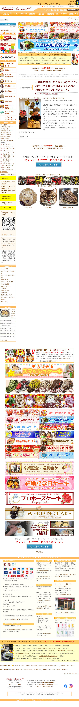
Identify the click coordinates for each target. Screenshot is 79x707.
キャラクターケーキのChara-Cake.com (40, 700)
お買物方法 (4, 292)
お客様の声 (4, 288)
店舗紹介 (3, 299)
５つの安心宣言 (5, 284)
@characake (40, 684)
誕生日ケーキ (48, 98)
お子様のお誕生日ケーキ (26, 98)
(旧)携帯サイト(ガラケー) (8, 235)
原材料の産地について (7, 30)
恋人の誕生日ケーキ (6, 132)
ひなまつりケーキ (8, 150)
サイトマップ (4, 301)
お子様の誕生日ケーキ (7, 127)
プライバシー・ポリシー (7, 297)
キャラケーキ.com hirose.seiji (45, 686)
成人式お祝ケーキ (8, 146)
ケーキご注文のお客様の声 (54, 52)
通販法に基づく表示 (6, 295)
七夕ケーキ (6, 162)
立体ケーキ (61, 98)
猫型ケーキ (48, 206)
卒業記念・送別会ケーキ (7, 140)
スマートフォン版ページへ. (49, 4)
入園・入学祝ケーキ (8, 156)
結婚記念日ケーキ (5, 136)
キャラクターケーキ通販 (15, 684)
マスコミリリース (6, 286)
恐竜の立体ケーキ (68, 206)
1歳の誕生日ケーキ (6, 125)
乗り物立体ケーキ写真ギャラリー (48, 185)
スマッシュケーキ (64, 358)
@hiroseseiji (47, 684)
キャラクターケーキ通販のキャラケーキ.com (31, 52)
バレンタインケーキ (8, 148)
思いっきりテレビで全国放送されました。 (12, 313)
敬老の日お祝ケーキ (8, 164)
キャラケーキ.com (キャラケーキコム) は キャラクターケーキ (22, 642)
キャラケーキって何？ (7, 282)
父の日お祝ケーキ (8, 160)
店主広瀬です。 (5, 279)
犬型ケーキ (28, 206)
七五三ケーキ (6, 167)
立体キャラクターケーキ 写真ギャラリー (48, 175)
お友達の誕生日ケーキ (7, 131)
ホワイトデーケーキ (8, 152)
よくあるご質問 (5, 290)
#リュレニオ (54, 684)
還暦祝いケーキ (5, 138)
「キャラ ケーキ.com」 (61, 586)
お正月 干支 (6, 144)
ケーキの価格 (4, 269)
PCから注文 (13, 26)
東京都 (55, 98)
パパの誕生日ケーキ (6, 129)
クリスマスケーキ (8, 169)
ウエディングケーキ (6, 134)
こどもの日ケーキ (8, 158)
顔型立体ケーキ (38, 98)
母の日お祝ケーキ (8, 154)
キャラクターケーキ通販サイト (63, 584)
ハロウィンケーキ (8, 165)
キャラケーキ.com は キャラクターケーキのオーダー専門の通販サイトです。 (43, 55)
